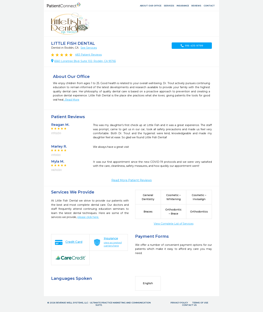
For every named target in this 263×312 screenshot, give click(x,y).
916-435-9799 (191, 46)
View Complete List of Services (173, 223)
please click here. (88, 217)
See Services (89, 47)
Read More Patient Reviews (131, 180)
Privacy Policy (179, 302)
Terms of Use (200, 302)
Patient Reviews (88, 54)
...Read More (71, 99)
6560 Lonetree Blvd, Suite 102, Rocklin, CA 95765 (85, 61)
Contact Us (189, 305)
